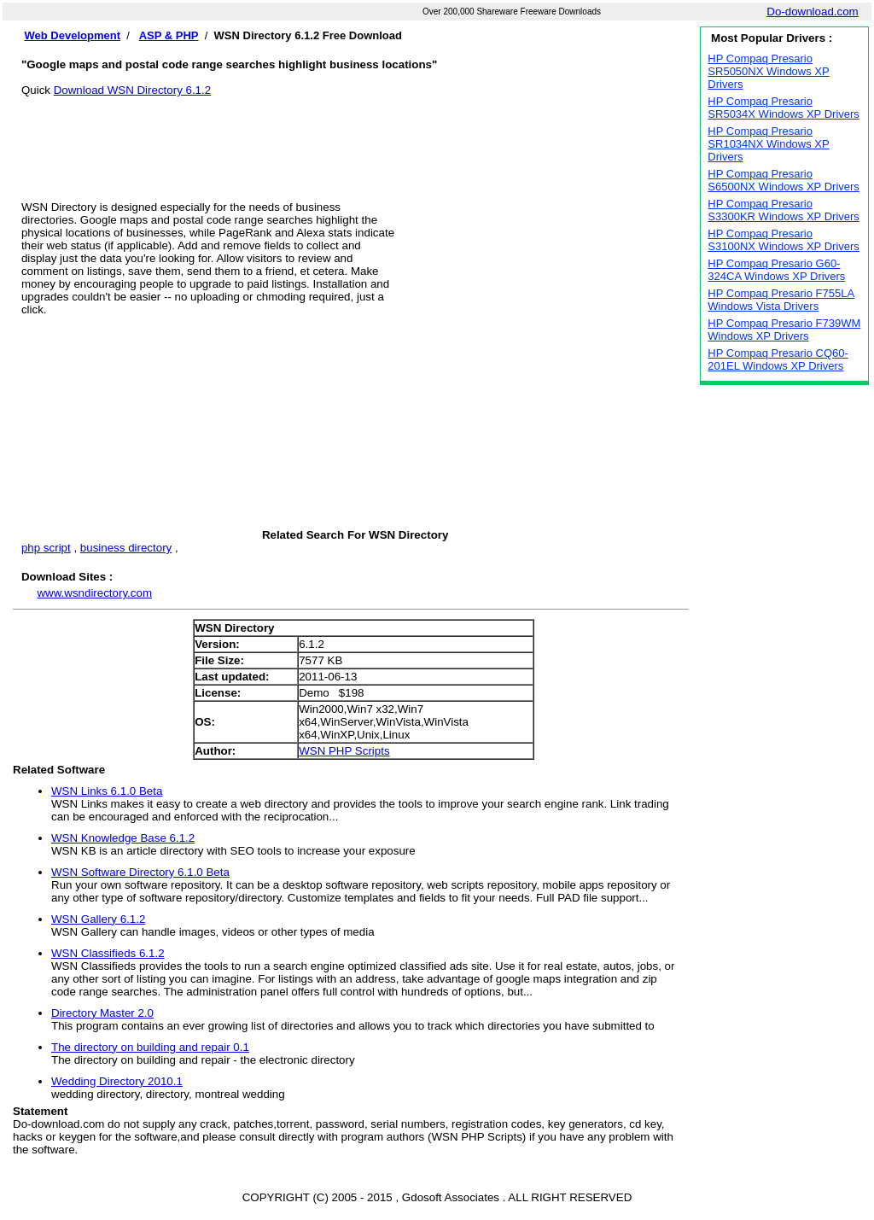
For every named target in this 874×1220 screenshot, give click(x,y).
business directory (126, 547)
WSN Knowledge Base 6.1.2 (123, 838)
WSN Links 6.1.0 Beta (106, 791)
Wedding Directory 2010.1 (117, 1081)
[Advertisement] (355, 134)
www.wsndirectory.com (94, 593)
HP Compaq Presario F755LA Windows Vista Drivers (781, 299)
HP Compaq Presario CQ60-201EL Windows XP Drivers (778, 359)
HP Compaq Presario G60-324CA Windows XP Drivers (776, 270)
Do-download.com (812, 11)
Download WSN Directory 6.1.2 (132, 90)
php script (46, 547)
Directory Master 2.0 (102, 1013)
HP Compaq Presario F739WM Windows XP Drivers (784, 329)
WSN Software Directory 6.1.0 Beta (140, 872)
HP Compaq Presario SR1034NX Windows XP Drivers (768, 144)
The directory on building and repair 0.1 (150, 1047)
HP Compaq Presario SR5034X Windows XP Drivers (783, 107)
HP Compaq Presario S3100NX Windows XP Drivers (783, 240)
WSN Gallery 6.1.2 (98, 919)
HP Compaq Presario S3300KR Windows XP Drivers (783, 210)
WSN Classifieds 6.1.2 (108, 953)
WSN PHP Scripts (344, 750)
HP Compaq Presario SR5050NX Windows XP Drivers (768, 71)
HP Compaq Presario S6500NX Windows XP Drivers (783, 180)
